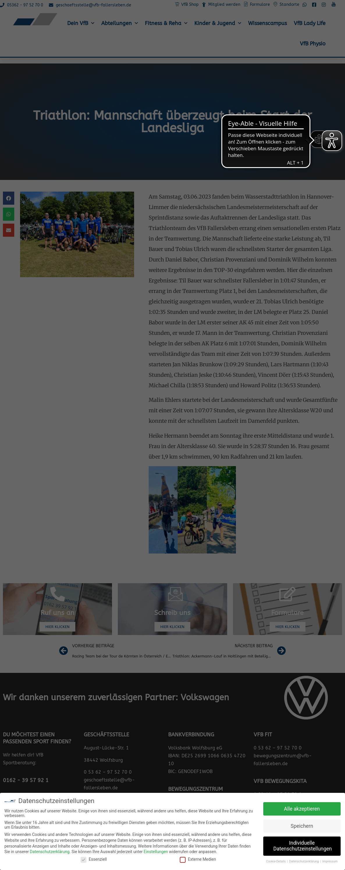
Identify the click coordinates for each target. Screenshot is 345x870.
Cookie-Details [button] (276, 861)
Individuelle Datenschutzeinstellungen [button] (302, 846)
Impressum (330, 861)
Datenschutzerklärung (50, 851)
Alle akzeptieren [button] (302, 809)
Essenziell (94, 859)
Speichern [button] (302, 826)
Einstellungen (156, 851)
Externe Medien (198, 859)
